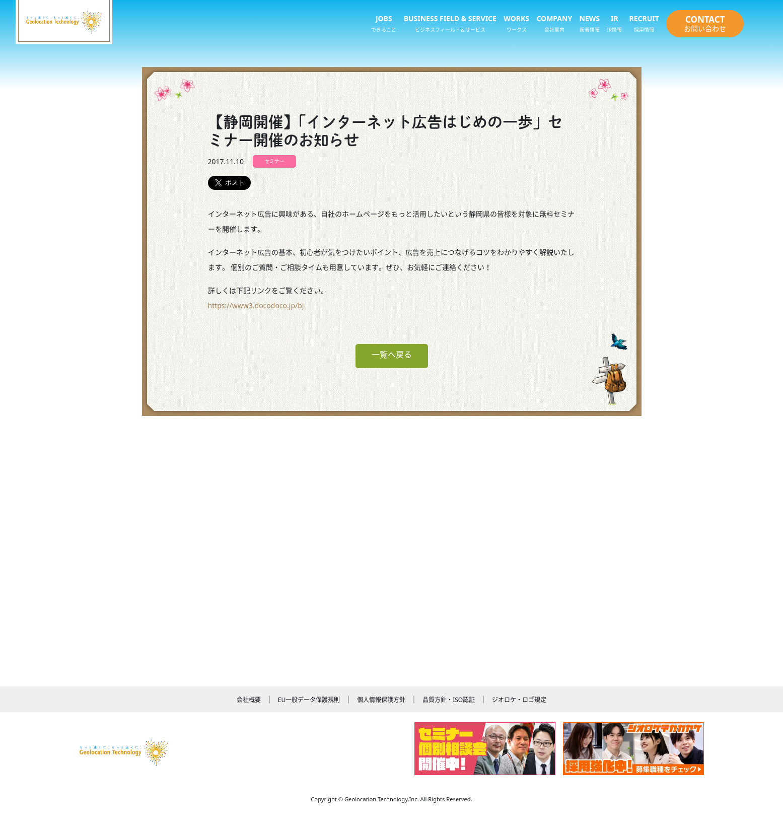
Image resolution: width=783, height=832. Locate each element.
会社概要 (249, 700)
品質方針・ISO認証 (448, 700)
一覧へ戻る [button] (392, 354)
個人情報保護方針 (381, 700)
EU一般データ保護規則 (309, 700)
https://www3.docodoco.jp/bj (256, 305)
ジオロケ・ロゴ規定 (519, 700)
